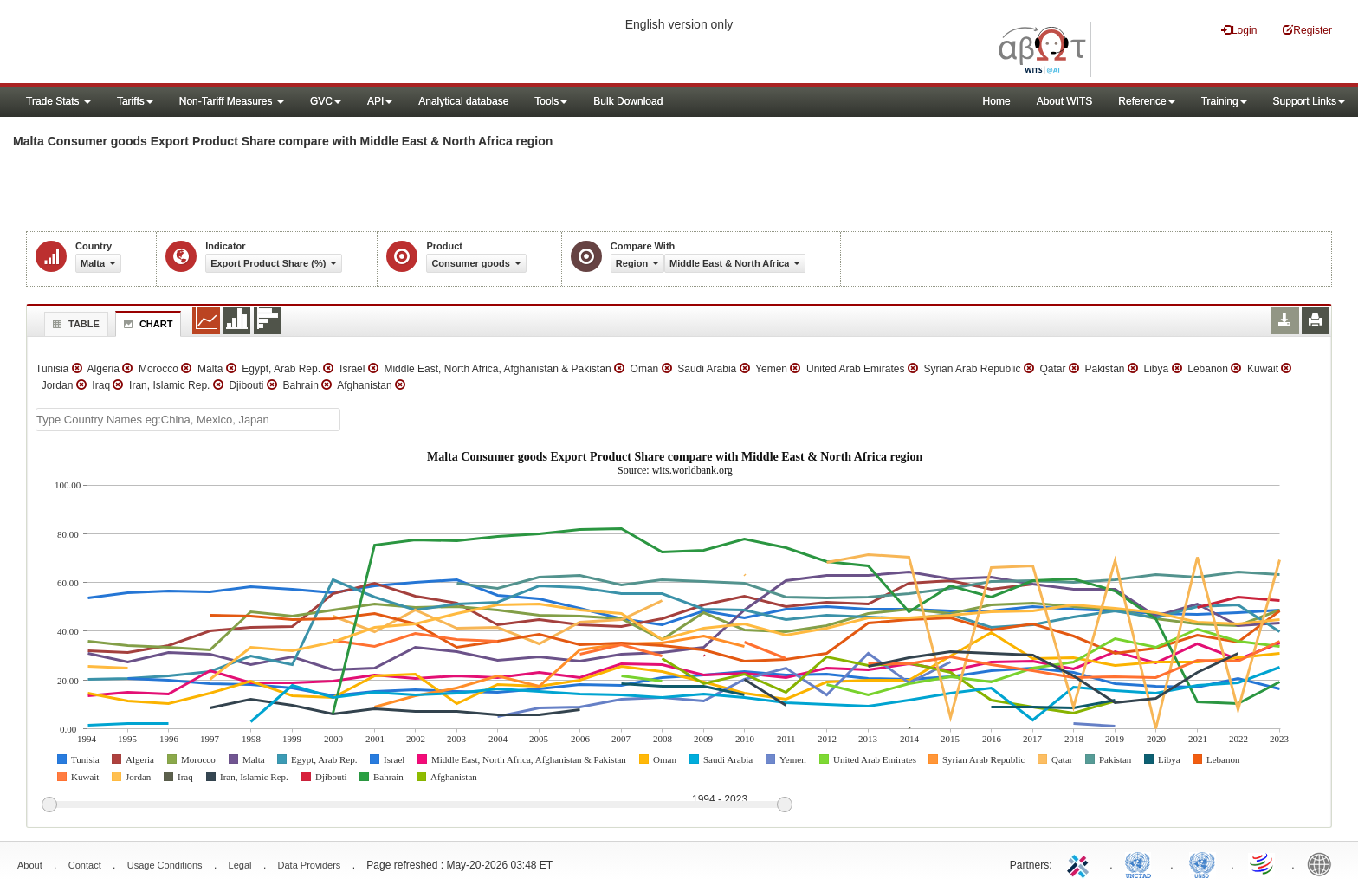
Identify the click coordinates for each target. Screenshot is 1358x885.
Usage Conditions (165, 865)
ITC (1081, 863)
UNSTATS (1202, 863)
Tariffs (135, 101)
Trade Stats (58, 101)
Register (1307, 29)
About (29, 865)
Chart (146, 324)
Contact (84, 865)
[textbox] (188, 419)
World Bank (1323, 863)
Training (1224, 101)
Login (1239, 29)
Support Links (1309, 101)
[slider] (416, 805)
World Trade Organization (1262, 863)
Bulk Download (628, 101)
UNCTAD (1141, 863)
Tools (550, 101)
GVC (325, 101)
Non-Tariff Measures (231, 101)
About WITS (1065, 101)
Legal (240, 865)
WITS (173, 43)
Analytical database (463, 101)
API (379, 101)
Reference (1146, 101)
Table (74, 324)
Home (997, 101)
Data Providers (309, 865)
